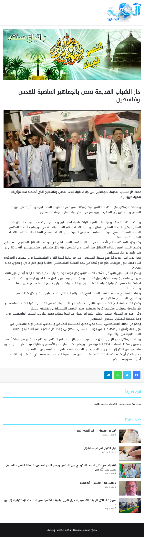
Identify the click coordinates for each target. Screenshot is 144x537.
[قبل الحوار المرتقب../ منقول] (130, 453)
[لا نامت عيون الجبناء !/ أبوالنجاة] (130, 488)
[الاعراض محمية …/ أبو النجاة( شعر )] (130, 436)
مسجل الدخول (117, 403)
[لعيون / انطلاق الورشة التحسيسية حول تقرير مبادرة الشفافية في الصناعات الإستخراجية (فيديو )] (130, 505)
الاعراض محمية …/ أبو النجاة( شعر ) (95, 430)
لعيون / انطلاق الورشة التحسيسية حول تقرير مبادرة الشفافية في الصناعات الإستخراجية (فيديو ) (60, 502)
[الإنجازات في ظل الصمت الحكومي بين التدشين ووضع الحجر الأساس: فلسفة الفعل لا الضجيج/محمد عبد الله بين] (130, 470)
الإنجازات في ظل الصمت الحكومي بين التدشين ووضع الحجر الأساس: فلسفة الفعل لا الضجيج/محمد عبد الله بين (60, 467)
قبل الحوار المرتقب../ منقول (100, 448)
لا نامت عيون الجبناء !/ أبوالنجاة (98, 483)
